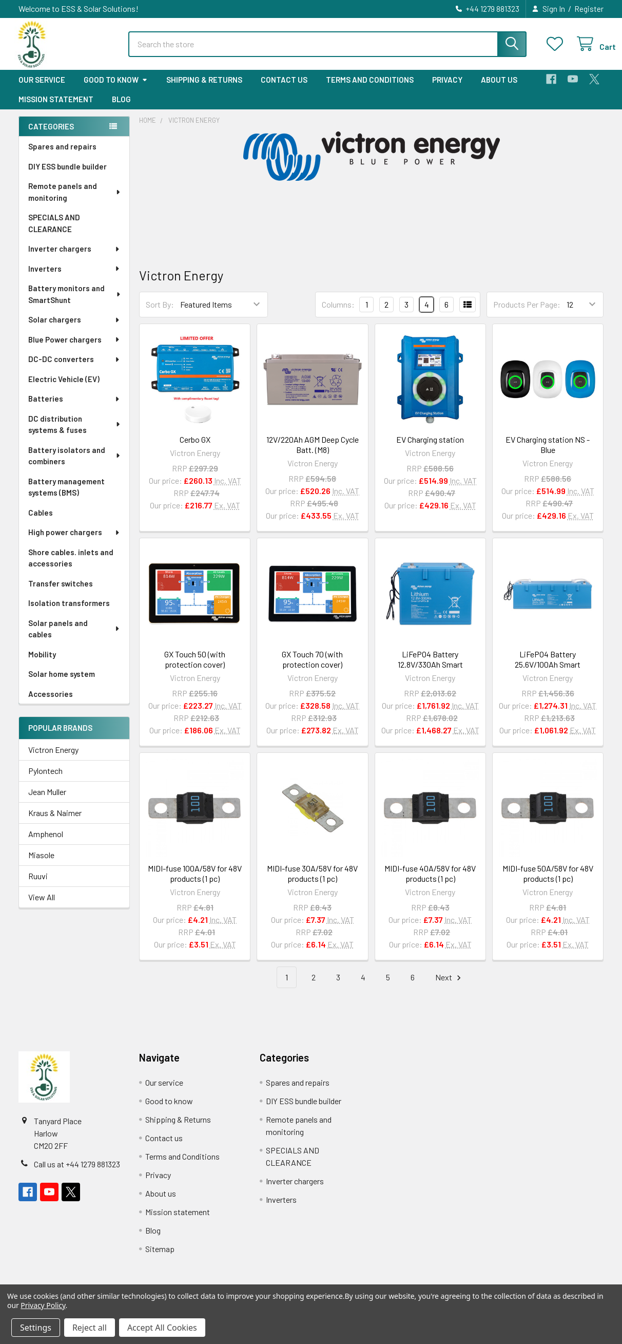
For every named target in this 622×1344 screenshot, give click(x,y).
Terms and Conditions (370, 88)
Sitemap (159, 1258)
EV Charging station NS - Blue (548, 454)
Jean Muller (47, 801)
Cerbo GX (195, 448)
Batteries (74, 407)
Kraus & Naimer (55, 822)
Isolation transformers (69, 612)
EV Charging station (430, 448)
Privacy (447, 88)
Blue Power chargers (74, 348)
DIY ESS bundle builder (67, 175)
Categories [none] (51, 135)
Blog (121, 108)
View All (41, 906)
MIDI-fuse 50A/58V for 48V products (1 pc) (547, 883)
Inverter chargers (74, 257)
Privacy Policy (43, 1305)
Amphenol (45, 843)
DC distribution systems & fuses (75, 433)
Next (449, 986)
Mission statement (55, 108)
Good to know (116, 88)
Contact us (284, 88)
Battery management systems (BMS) (66, 496)
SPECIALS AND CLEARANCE (54, 232)
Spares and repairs (62, 155)
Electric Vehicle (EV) (64, 388)
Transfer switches (60, 592)
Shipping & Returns (204, 88)
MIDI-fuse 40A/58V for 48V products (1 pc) (430, 883)
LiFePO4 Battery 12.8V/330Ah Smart (430, 668)
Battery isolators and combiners (75, 465)
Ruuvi (38, 885)
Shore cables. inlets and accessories (70, 567)
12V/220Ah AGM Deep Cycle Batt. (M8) (312, 454)
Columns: (338, 313)
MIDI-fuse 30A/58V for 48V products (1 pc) (312, 883)
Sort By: (160, 313)
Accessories (50, 703)
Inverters (74, 277)
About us (499, 88)
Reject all (89, 1327)
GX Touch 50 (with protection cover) (194, 668)
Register (589, 8)
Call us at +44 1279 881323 (77, 1173)
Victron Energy (53, 759)
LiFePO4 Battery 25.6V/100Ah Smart (547, 668)
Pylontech (45, 780)
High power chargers (74, 541)
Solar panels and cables (74, 638)
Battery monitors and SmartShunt (75, 303)
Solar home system (61, 683)
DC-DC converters (74, 368)
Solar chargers (74, 328)
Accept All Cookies (162, 1327)
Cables (40, 521)
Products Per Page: (526, 313)
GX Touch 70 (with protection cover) (312, 668)
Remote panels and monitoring (75, 201)
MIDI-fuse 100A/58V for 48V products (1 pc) (195, 883)
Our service (41, 88)
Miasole (41, 864)
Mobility (42, 663)
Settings (35, 1327)
